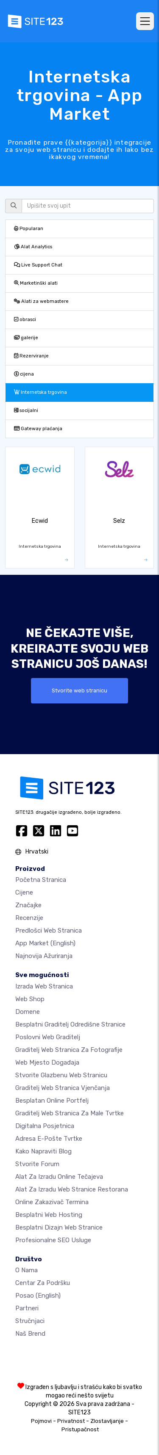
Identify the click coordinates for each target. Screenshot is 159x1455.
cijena (24, 374)
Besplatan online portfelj (52, 1100)
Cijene (24, 892)
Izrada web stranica (44, 986)
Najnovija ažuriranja (44, 956)
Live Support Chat (38, 265)
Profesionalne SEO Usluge (53, 1240)
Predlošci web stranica (48, 930)
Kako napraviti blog (43, 1151)
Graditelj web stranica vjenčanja (62, 1088)
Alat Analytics (33, 247)
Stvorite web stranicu (79, 690)
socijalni (26, 410)
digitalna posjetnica (44, 1126)
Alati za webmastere (41, 301)
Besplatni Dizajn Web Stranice (59, 1227)
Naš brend (30, 1333)
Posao (38, 1295)
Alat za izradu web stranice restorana (71, 1189)
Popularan (28, 228)
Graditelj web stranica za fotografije (69, 1050)
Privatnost (71, 1421)
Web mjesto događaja (47, 1062)
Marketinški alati (36, 283)
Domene (27, 1012)
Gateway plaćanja (38, 428)
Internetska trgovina (40, 392)
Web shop (30, 999)
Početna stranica (40, 880)
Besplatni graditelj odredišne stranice (70, 1024)
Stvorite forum (37, 1164)
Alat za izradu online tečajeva (59, 1176)
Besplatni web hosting (48, 1215)
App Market (45, 943)
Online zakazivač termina (52, 1202)
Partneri (27, 1308)
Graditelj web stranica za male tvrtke (69, 1113)
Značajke (28, 905)
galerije (26, 337)
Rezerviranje (31, 356)
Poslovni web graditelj (47, 1037)
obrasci (25, 319)
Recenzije (29, 918)
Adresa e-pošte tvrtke (48, 1138)
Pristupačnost (80, 1429)
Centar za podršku (42, 1283)
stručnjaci (30, 1321)
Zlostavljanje (107, 1421)
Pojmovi (41, 1421)
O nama (26, 1270)
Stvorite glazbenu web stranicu (61, 1075)
